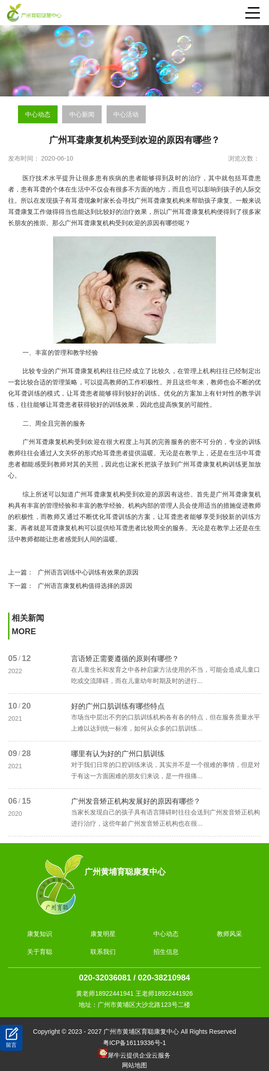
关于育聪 (39, 951)
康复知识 (39, 933)
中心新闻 (81, 114)
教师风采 (229, 933)
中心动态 (37, 114)
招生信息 (166, 951)
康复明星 (103, 933)
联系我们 (103, 951)
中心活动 (126, 114)
